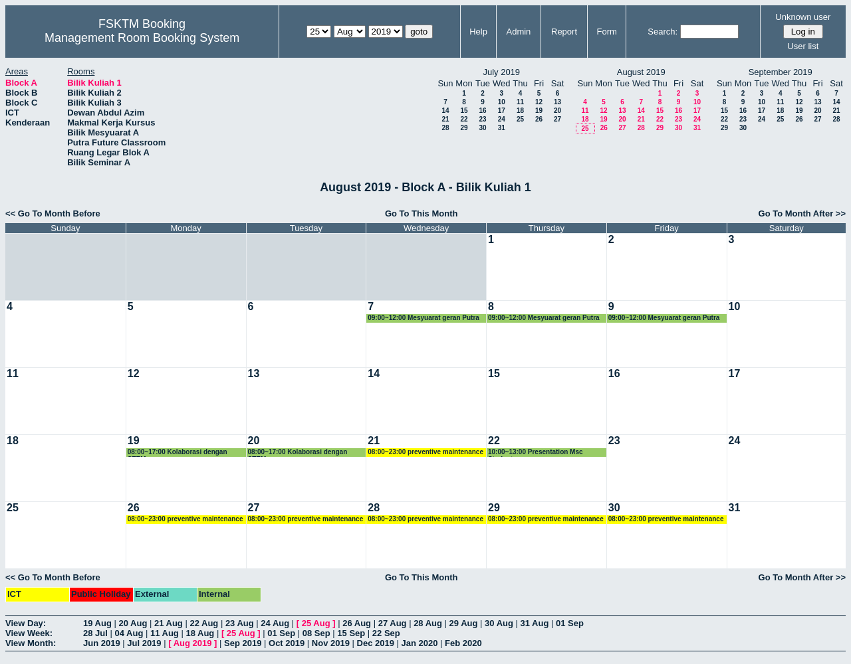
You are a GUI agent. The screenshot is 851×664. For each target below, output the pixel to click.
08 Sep (316, 633)
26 (539, 119)
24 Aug (275, 623)
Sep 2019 (242, 643)
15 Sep (351, 633)
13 (557, 102)
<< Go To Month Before (52, 213)
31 (501, 127)
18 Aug (199, 633)
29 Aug (463, 623)
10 (501, 102)
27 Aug (392, 623)
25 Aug (316, 623)
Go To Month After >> (802, 213)
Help (478, 32)
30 (482, 127)
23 (482, 119)
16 (482, 110)
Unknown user (802, 17)
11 (520, 102)
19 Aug (97, 623)
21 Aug (168, 623)
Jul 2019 (144, 643)
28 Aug (428, 623)
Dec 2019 (375, 643)
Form (607, 32)
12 (539, 102)
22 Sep (386, 633)
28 (445, 127)
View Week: (29, 633)
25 (520, 119)
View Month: (30, 643)
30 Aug (499, 623)
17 (501, 110)
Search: (662, 32)
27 (557, 119)
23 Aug (239, 623)
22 (463, 119)
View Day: (25, 623)
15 (463, 110)
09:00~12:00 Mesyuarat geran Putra (423, 317)
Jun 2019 (101, 643)
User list (802, 46)
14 (445, 110)
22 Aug (203, 623)
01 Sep (570, 623)
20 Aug (132, 623)
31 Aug (535, 623)
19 (539, 110)
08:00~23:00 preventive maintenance (425, 452)
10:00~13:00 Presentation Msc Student (535, 452)
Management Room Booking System (142, 37)
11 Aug (164, 633)
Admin (518, 32)
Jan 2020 (420, 643)
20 (557, 110)
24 (501, 119)
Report (564, 32)
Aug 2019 (193, 643)
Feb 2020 (463, 643)
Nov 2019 (331, 643)
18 (520, 110)
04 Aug (128, 633)
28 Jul (95, 633)
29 (463, 127)
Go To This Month (421, 213)
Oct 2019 (286, 643)
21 (445, 119)
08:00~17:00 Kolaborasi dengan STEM (177, 452)
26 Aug (356, 623)
